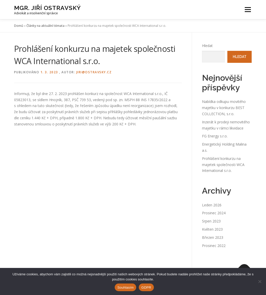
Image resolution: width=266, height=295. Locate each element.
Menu (247, 9)
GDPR (146, 287)
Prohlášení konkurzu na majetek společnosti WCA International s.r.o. (223, 164)
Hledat (207, 45)
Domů (18, 25)
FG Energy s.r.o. (215, 136)
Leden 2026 (211, 205)
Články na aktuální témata (45, 25)
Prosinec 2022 (214, 245)
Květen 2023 (212, 229)
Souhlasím (125, 287)
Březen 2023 (212, 237)
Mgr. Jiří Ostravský (47, 7)
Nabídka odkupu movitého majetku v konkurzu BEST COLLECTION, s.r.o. (224, 107)
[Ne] (259, 281)
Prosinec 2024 (214, 212)
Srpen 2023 (211, 221)
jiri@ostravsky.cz (94, 72)
